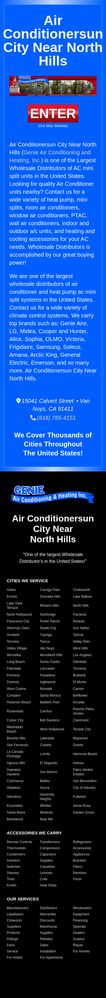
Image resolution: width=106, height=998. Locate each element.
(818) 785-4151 (53, 418)
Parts (11, 945)
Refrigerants (82, 842)
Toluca (45, 641)
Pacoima (79, 615)
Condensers (16, 854)
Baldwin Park (50, 702)
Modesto (46, 812)
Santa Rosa (82, 806)
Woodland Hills (51, 655)
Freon (77, 879)
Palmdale (14, 668)
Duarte (78, 745)
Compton (14, 695)
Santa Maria (16, 812)
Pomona (13, 675)
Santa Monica (50, 695)
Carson (78, 689)
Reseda (79, 621)
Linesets (46, 873)
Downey (13, 682)
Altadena (13, 788)
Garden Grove (83, 812)
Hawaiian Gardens (14, 772)
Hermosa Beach (85, 754)
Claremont (80, 720)
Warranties (48, 914)
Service (12, 951)
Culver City (15, 720)
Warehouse (48, 927)
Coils (43, 879)
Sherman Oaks (18, 628)
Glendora (14, 797)
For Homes (81, 951)
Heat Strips (48, 885)
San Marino (48, 772)
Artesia (78, 763)
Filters (77, 867)
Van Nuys (47, 648)
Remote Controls (19, 842)
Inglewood (47, 682)
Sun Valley (81, 628)
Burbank (79, 675)
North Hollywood (19, 615)
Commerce (15, 781)
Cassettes (47, 867)
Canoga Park (50, 590)
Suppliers (14, 927)
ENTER (53, 113)
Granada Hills (50, 597)
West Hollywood (52, 729)
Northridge (48, 615)
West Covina (16, 689)
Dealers (79, 933)
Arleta (11, 590)
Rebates (46, 939)
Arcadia (79, 702)
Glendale (79, 662)
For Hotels (14, 957)
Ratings (12, 939)
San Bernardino (84, 781)
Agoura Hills (16, 763)
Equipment (81, 914)
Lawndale (47, 738)
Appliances (81, 854)
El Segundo (48, 763)
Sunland (13, 635)
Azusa (44, 788)
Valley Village (17, 648)
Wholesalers (82, 908)
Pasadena (47, 675)
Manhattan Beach (15, 729)
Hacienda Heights (47, 796)
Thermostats (16, 848)
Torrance (79, 668)
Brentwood (15, 819)
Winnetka (14, 655)
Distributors (48, 908)
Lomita (45, 754)
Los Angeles (82, 655)
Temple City (82, 729)
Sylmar (78, 635)
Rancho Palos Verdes (83, 711)
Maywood (80, 738)
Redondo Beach (19, 702)
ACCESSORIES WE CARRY (34, 832)
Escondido (15, 806)
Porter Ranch (50, 621)
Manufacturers (18, 908)
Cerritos (46, 711)
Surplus (79, 939)
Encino (12, 597)
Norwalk (46, 689)
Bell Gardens (49, 720)
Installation (48, 951)
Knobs (11, 885)
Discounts (47, 920)
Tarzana (13, 641)
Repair (78, 945)
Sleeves (13, 873)
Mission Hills (49, 606)
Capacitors (48, 854)
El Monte (79, 682)
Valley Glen (81, 641)
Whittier (45, 806)
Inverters (13, 860)
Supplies (46, 860)
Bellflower (80, 695)
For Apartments (51, 957)
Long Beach (16, 662)
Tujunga (46, 635)
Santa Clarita (49, 662)
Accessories (82, 848)
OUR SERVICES (23, 899)
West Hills (80, 648)
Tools (11, 879)
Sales (44, 945)
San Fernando (17, 745)
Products (13, 933)
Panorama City (18, 621)
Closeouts (14, 920)
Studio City (48, 628)
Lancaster (47, 668)
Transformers (50, 842)
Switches (13, 867)
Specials (79, 927)
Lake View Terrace (14, 605)
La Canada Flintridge (15, 754)
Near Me (46, 819)
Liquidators (15, 914)
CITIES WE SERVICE (27, 580)
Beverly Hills (16, 738)
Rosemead (15, 711)
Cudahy (45, 745)
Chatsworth (81, 590)
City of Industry (84, 788)
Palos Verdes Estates (83, 772)
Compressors (50, 848)
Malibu (45, 781)
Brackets (79, 860)
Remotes (79, 873)
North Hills (80, 606)
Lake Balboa (82, 597)
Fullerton (79, 797)
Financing (80, 920)
